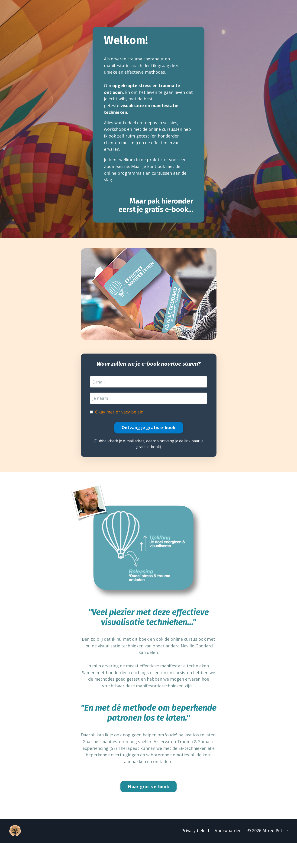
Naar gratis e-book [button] (148, 787)
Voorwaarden (228, 831)
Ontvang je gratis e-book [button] (149, 428)
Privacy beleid (195, 831)
